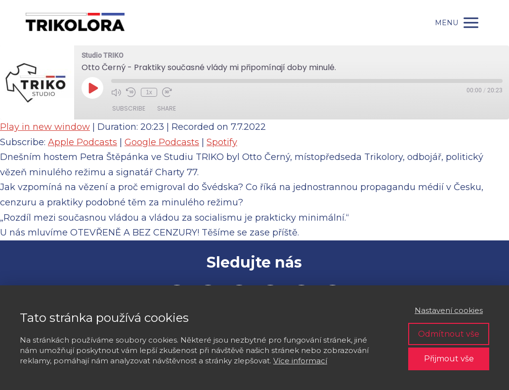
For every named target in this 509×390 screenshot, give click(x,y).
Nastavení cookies (449, 310)
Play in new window (45, 126)
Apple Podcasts (82, 142)
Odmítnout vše (448, 334)
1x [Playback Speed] (149, 92)
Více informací (300, 360)
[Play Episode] (92, 88)
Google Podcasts (162, 142)
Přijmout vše (449, 358)
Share (166, 108)
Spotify (222, 142)
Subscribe (128, 108)
